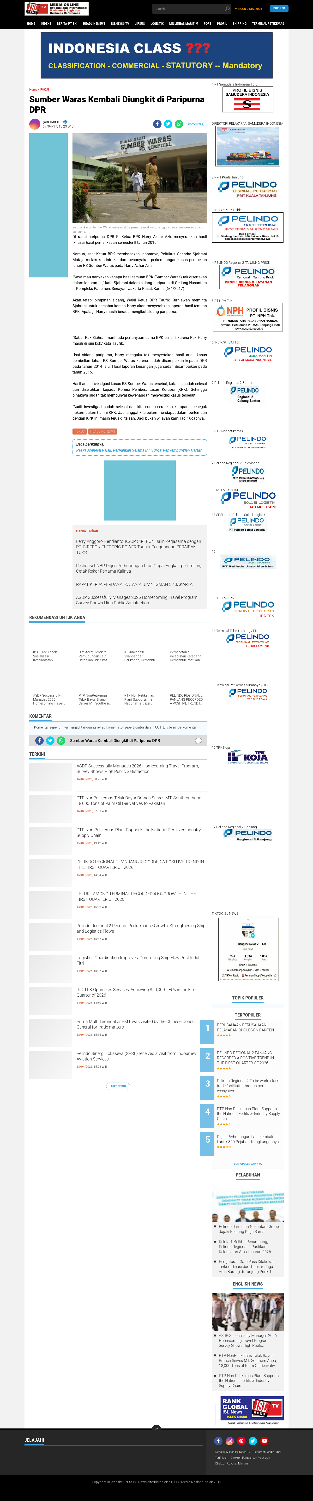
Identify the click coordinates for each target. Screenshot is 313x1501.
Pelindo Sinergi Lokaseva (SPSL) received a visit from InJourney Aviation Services (141, 1059)
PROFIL (222, 23)
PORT (207, 23)
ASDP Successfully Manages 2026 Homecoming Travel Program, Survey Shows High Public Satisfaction (137, 776)
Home (31, 23)
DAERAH (30, 1434)
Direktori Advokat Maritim (234, 1452)
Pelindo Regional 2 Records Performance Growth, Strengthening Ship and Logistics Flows (141, 931)
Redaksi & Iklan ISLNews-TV (236, 1434)
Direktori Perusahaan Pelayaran (239, 1446)
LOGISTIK (157, 23)
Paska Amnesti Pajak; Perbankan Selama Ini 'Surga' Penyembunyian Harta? (139, 451)
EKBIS (73, 1434)
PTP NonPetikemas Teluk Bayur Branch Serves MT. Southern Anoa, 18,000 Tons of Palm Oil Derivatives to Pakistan (139, 808)
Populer (279, 8)
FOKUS (80, 432)
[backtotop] (156, 1411)
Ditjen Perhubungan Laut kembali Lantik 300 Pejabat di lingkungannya (254, 1127)
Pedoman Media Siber (231, 1440)
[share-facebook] (157, 124)
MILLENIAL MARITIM (183, 23)
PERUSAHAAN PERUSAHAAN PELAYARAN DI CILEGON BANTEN (253, 1030)
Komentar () (196, 124)
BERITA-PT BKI (67, 23)
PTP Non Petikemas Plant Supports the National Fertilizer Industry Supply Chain (141, 835)
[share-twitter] (168, 124)
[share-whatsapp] (179, 124)
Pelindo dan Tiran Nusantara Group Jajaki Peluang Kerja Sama (249, 1211)
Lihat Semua (118, 1087)
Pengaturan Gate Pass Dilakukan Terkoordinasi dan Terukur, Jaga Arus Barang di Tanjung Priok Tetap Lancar (249, 1248)
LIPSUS (140, 23)
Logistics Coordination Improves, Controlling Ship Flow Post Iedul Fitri (137, 963)
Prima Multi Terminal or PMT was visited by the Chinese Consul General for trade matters (140, 1027)
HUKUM (29, 1440)
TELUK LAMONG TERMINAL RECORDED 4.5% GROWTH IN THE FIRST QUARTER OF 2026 (139, 899)
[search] (191, 9)
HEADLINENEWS (94, 23)
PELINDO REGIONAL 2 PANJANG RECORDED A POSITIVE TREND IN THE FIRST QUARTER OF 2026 (141, 871)
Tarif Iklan (258, 1440)
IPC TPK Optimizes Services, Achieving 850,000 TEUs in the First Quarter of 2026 (140, 995)
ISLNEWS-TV (120, 23)
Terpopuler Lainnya (248, 1145)
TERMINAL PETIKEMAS (268, 23)
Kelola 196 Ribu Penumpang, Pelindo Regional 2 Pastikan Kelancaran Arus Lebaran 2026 (245, 1228)
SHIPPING (240, 23)
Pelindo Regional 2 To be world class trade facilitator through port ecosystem (251, 1078)
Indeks (46, 23)
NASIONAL (31, 1446)
